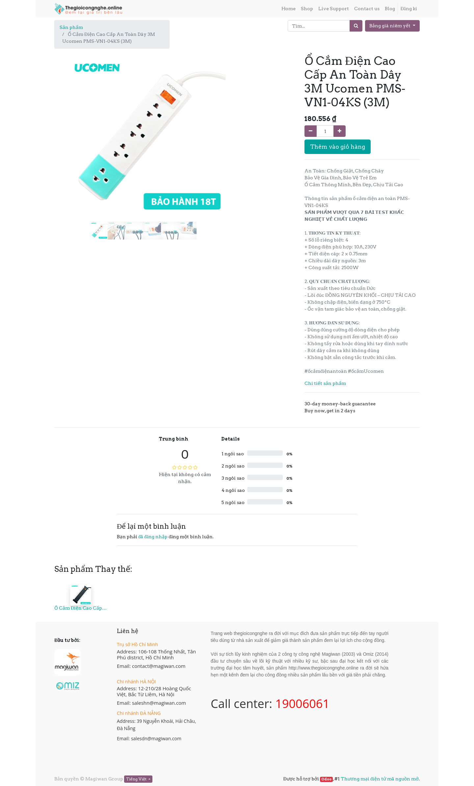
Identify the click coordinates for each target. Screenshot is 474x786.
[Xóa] (310, 131)
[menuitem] (288, 9)
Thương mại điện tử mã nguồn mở (380, 778)
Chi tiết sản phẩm (325, 383)
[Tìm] (356, 26)
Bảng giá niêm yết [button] (390, 25)
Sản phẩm (71, 27)
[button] (67, 120)
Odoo (326, 779)
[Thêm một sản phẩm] (339, 131)
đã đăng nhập (153, 536)
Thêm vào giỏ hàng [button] (337, 146)
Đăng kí (409, 8)
